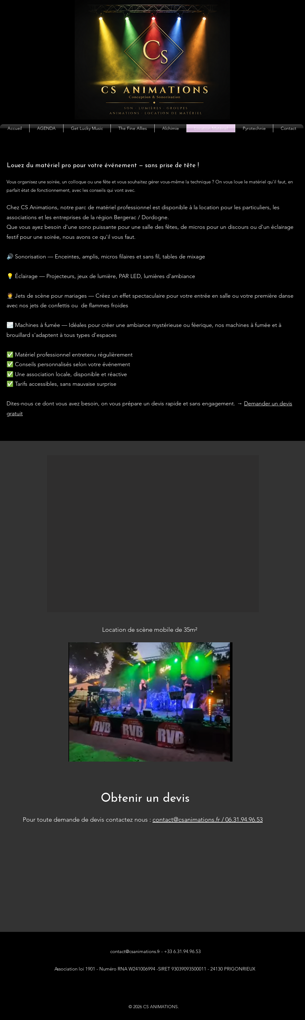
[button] (153, 533)
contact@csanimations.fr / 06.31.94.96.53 (207, 819)
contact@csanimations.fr (135, 951)
